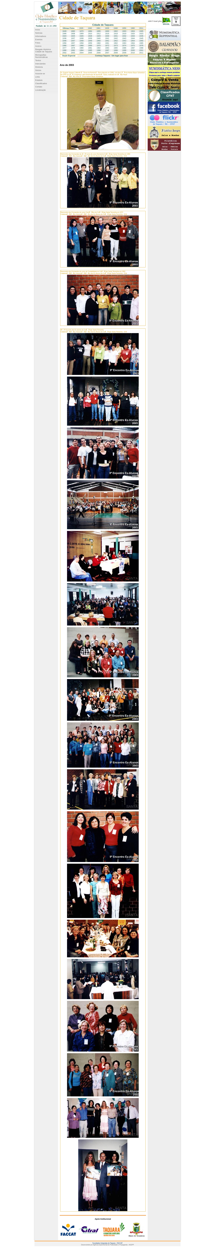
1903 (124, 31)
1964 (133, 43)
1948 (116, 28)
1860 (73, 31)
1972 (107, 46)
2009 (124, 53)
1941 (107, 38)
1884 (90, 31)
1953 (124, 41)
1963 (124, 43)
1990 (64, 50)
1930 (107, 36)
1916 (107, 34)
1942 (116, 38)
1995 (90, 50)
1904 (133, 31)
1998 (116, 50)
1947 (73, 41)
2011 (141, 28)
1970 (99, 46)
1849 (64, 31)
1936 (64, 38)
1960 (133, 28)
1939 (90, 38)
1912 (99, 34)
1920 (81, 28)
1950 (124, 28)
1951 (107, 41)
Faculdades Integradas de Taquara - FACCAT (107, 1243)
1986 (124, 48)
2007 (107, 53)
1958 (82, 43)
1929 (107, 28)
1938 (82, 38)
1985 (116, 48)
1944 (133, 38)
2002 (64, 53)
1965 (141, 43)
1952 (116, 41)
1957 (73, 43)
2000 (133, 50)
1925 (73, 36)
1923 (141, 34)
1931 (116, 36)
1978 (73, 48)
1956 (64, 43)
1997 (107, 50)
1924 (64, 36)
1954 (133, 41)
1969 (90, 46)
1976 (141, 46)
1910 (90, 34)
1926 (82, 36)
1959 (90, 43)
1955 (141, 41)
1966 (64, 46)
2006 (99, 53)
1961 (98, 28)
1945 (141, 38)
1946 (64, 41)
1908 (73, 34)
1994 (82, 50)
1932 (124, 36)
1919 (124, 34)
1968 (82, 46)
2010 (133, 53)
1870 (82, 31)
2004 (82, 53)
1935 (141, 36)
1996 (99, 50)
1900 (107, 31)
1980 (82, 48)
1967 (73, 46)
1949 (90, 41)
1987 (133, 48)
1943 (124, 38)
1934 (133, 36)
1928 (90, 36)
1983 (107, 48)
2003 (73, 53)
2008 (116, 53)
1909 (82, 34)
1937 (73, 38)
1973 (116, 46)
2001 (141, 50)
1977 (64, 48)
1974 (124, 46)
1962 (116, 43)
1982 (99, 48)
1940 (90, 28)
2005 (90, 53)
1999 (124, 50)
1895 (99, 31)
